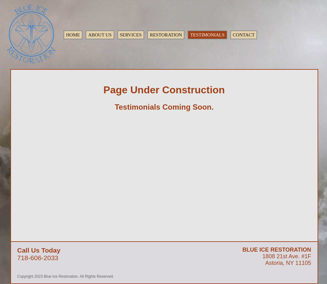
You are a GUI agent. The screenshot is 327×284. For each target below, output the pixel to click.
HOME (73, 34)
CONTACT (244, 34)
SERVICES (131, 34)
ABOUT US (99, 34)
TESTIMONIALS (207, 34)
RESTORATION (166, 34)
